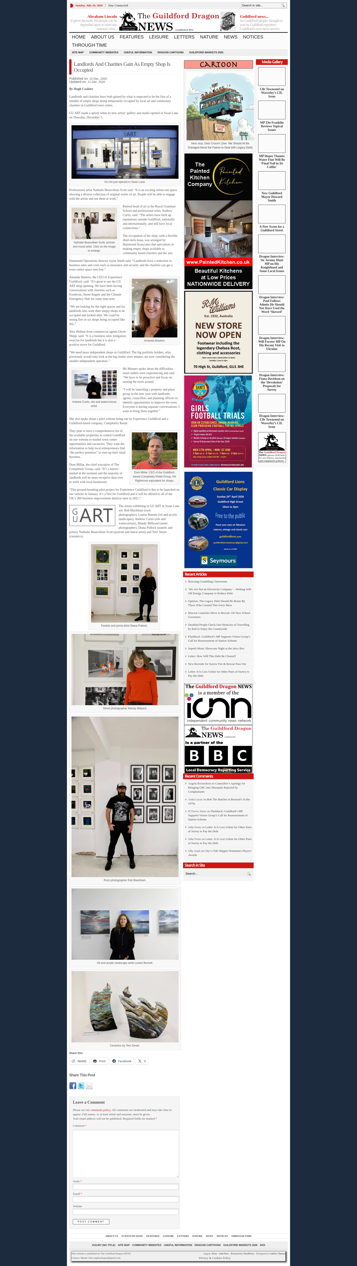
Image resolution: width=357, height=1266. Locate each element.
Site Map (78, 52)
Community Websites (103, 52)
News (230, 36)
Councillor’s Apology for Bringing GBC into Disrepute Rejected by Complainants (216, 787)
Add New (224, 1253)
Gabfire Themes (277, 1253)
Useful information (138, 52)
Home (79, 36)
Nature (209, 36)
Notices (253, 36)
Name (77, 1181)
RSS (262, 1245)
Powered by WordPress (242, 1253)
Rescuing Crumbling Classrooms (207, 581)
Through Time (89, 45)
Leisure (159, 36)
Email (77, 1193)
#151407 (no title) (103, 1245)
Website (77, 1206)
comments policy (100, 1110)
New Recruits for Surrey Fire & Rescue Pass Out (217, 664)
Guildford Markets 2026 (206, 52)
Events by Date (132, 1236)
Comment (80, 1125)
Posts (214, 1253)
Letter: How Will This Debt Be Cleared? (212, 656)
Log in (207, 1253)
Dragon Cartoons (171, 52)
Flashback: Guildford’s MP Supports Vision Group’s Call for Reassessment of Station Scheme (217, 815)
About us (102, 36)
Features (132, 36)
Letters (184, 36)
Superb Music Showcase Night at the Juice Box (216, 648)
